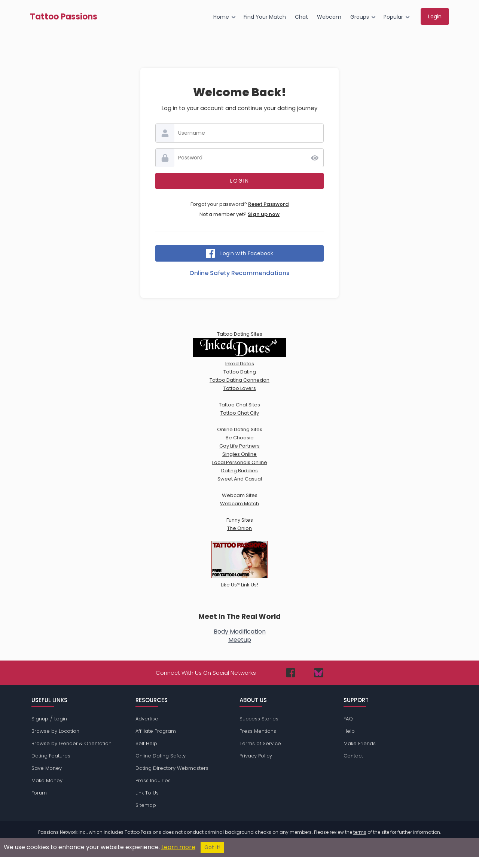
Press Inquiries (153, 780)
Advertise (146, 718)
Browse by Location (55, 731)
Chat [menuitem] (301, 17)
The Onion (239, 528)
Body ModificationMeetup (240, 635)
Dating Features (50, 755)
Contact (353, 755)
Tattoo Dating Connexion (239, 380)
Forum (39, 792)
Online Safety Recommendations (239, 273)
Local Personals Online (239, 462)
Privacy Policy (256, 755)
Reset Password (268, 204)
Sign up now (264, 214)
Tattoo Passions (63, 16)
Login (60, 718)
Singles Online (239, 454)
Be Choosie (240, 437)
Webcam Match (239, 503)
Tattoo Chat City (239, 413)
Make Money (46, 780)
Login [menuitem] (435, 16)
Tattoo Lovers (239, 388)
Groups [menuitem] (359, 17)
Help (349, 731)
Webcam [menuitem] (329, 17)
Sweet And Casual (239, 478)
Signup (39, 718)
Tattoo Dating (239, 371)
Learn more (178, 847)
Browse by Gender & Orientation (71, 743)
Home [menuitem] (221, 17)
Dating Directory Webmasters (171, 768)
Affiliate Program (155, 731)
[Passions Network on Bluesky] (318, 672)
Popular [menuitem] (393, 17)
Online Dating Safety (160, 755)
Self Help (146, 743)
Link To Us (147, 792)
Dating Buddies (239, 470)
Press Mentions (258, 731)
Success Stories (259, 718)
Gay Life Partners (239, 445)
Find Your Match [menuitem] (265, 17)
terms (359, 832)
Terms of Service (260, 743)
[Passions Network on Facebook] (290, 672)
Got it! (212, 847)
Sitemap (145, 805)
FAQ (348, 718)
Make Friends (360, 743)
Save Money (46, 768)
